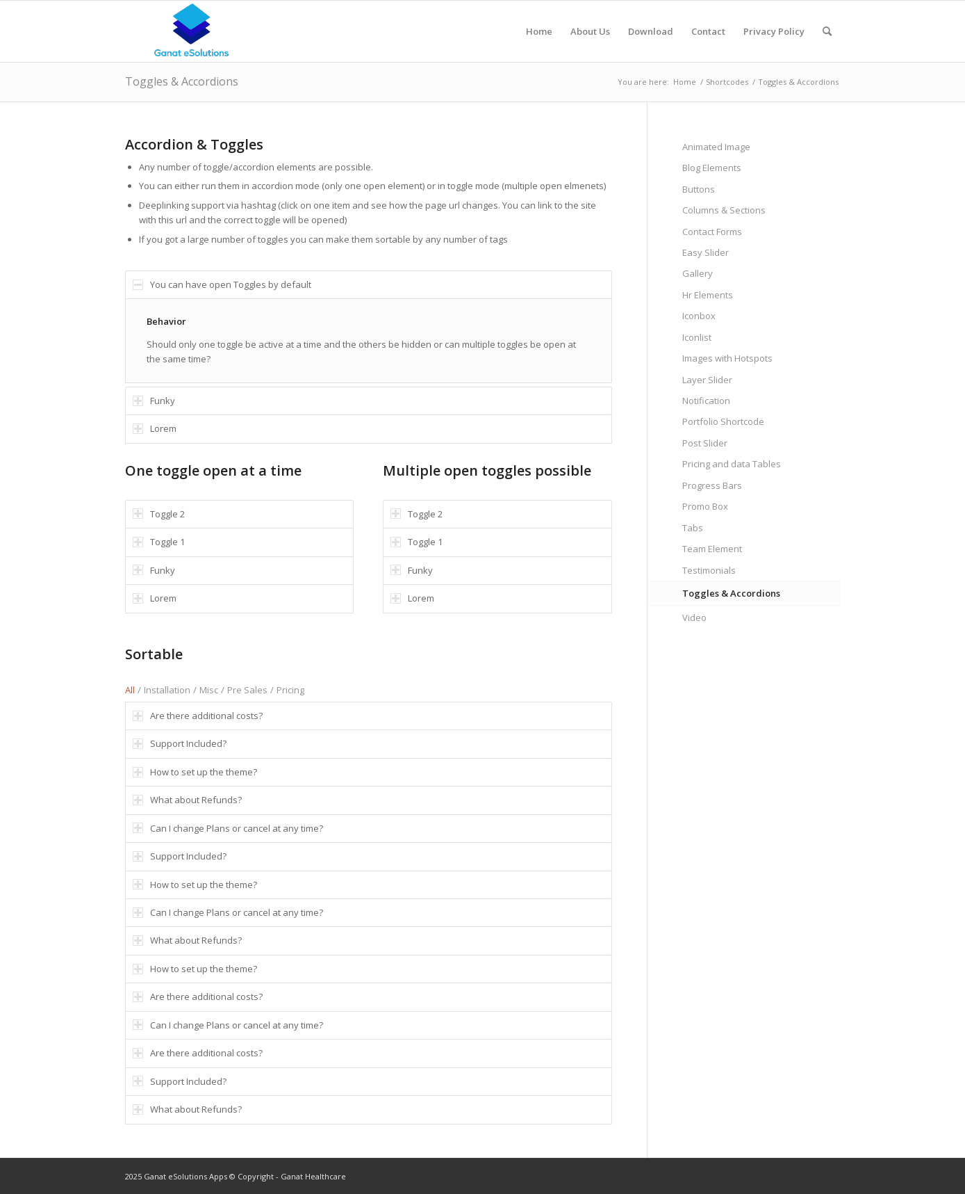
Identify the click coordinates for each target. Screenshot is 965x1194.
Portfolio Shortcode (723, 421)
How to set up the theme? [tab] (195, 772)
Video (694, 617)
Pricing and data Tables (731, 464)
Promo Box (705, 506)
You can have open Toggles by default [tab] (222, 284)
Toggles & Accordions (181, 81)
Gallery (697, 273)
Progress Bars (712, 485)
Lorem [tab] (154, 428)
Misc (208, 690)
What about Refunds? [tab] (187, 799)
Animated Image (716, 146)
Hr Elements (707, 295)
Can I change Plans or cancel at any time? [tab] (228, 828)
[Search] (827, 31)
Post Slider (704, 443)
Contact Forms (712, 231)
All (130, 690)
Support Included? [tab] (179, 743)
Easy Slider (705, 252)
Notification (706, 400)
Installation (167, 690)
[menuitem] (539, 31)
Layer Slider (707, 379)
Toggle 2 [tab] (159, 514)
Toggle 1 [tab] (159, 541)
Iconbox (699, 315)
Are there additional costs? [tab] (198, 715)
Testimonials (709, 570)
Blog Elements (711, 167)
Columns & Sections (724, 210)
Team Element (712, 548)
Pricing (290, 690)
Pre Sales (247, 690)
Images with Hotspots (727, 358)
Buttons (698, 189)
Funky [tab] (154, 400)
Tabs (692, 528)
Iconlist (696, 337)
